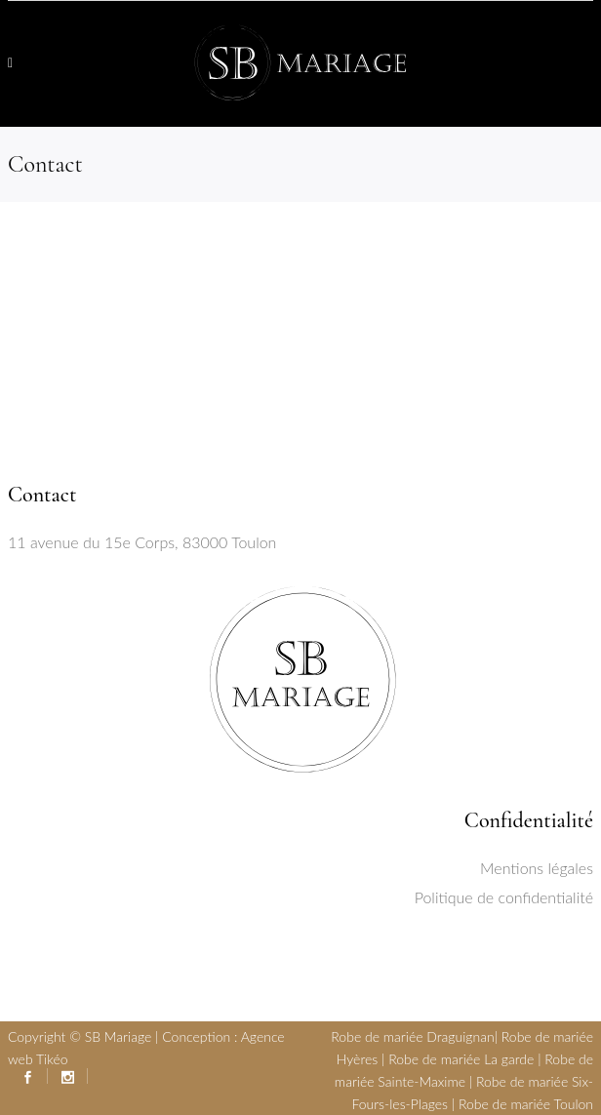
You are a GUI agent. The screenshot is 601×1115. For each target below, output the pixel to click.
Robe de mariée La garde (461, 1059)
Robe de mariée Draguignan (412, 1036)
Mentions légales (536, 867)
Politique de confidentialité (504, 897)
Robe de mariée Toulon (526, 1103)
